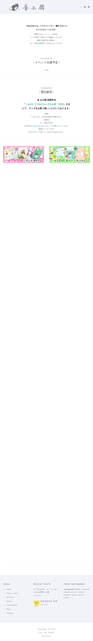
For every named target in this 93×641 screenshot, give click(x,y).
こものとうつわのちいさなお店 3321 (44, 104)
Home (9, 589)
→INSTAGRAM (38, 43)
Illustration (12, 605)
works (9, 601)
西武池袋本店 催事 (49, 601)
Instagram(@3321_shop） (40, 126)
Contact (10, 613)
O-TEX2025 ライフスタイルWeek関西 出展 (46, 591)
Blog (8, 609)
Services (10, 597)
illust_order (12, 593)
